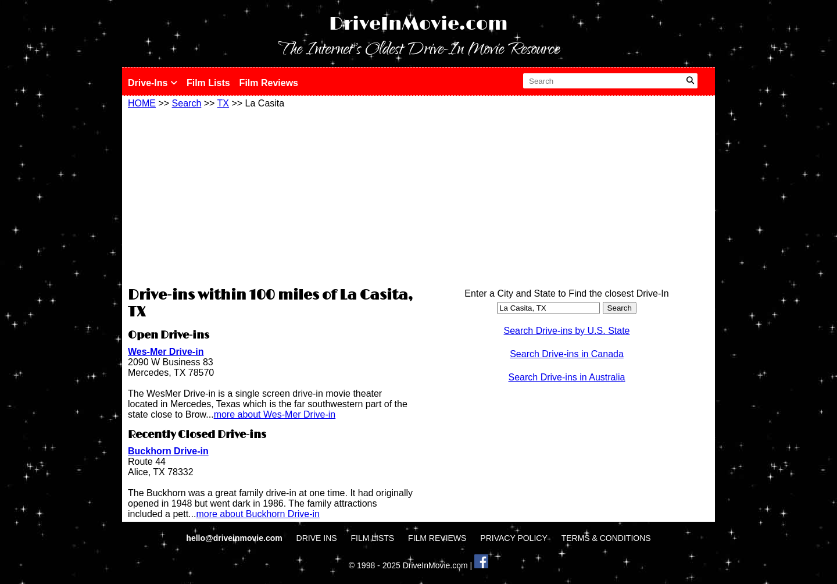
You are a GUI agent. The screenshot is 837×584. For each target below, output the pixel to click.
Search (187, 103)
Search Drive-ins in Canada (567, 354)
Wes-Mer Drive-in (165, 352)
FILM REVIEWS (437, 538)
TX (223, 103)
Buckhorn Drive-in (168, 451)
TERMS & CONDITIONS (606, 538)
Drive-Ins (152, 83)
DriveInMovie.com (418, 24)
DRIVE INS (316, 538)
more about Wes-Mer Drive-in (275, 414)
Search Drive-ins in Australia (567, 377)
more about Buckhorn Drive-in (258, 514)
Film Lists (208, 83)
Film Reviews (268, 83)
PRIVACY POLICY (513, 538)
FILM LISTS (373, 538)
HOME (142, 103)
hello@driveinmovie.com (235, 538)
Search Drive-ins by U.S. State (567, 331)
